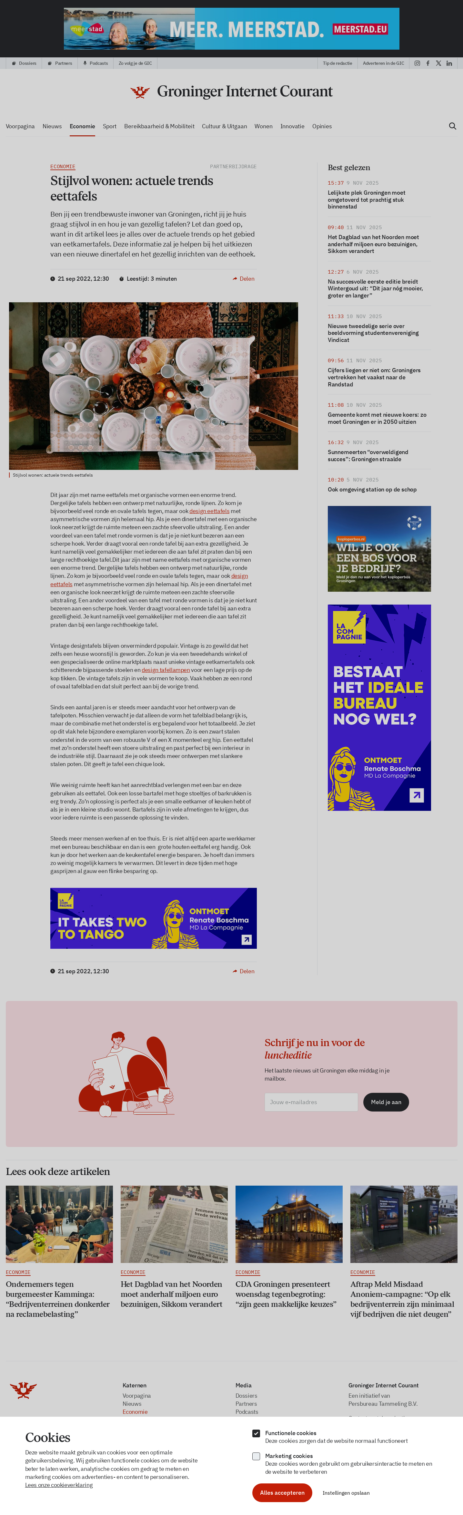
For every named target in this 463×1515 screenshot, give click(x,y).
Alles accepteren (282, 1492)
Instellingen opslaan (346, 1493)
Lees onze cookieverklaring (59, 1485)
